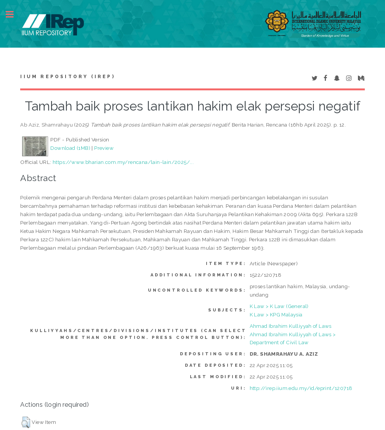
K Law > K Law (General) (279, 306)
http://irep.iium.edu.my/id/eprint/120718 (301, 388)
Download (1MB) (70, 148)
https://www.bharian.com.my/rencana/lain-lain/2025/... (123, 162)
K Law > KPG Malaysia (276, 314)
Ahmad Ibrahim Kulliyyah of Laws (291, 326)
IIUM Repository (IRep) (67, 76)
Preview (104, 148)
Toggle (13, 14)
